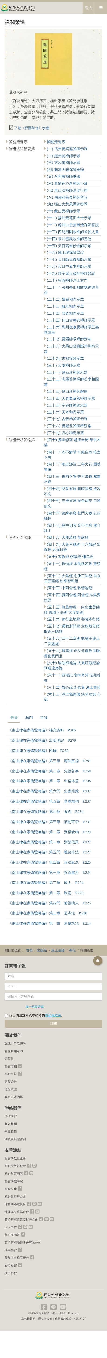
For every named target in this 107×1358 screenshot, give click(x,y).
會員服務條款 (63, 1318)
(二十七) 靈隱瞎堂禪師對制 (68, 339)
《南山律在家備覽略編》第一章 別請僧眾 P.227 (49, 842)
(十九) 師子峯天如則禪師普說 (70, 273)
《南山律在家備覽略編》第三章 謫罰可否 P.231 (49, 822)
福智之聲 (11, 1074)
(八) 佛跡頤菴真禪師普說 (67, 197)
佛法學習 (11, 1116)
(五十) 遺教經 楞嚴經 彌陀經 (69, 557)
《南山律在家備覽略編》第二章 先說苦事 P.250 (49, 771)
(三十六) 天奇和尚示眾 (65, 412)
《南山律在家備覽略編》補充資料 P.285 (42, 730)
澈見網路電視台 (15, 1204)
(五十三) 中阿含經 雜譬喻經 (69, 588)
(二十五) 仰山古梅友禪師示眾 (70, 320)
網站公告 (80, 1318)
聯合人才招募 (14, 1097)
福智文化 (11, 1189)
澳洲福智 (11, 1273)
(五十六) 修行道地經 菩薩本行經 (73, 619)
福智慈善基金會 (15, 1196)
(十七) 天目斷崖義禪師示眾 (68, 259)
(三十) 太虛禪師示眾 (63, 365)
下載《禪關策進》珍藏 (31, 128)
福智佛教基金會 (15, 1158)
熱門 (29, 718)
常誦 (44, 718)
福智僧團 (11, 1066)
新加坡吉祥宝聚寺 (17, 1257)
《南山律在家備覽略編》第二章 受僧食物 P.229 (49, 832)
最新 (14, 718)
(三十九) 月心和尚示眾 (65, 433)
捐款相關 (11, 1124)
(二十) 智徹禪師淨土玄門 (67, 280)
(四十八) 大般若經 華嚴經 (67, 537)
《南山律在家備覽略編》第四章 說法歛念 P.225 (49, 862)
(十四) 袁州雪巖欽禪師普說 (68, 239)
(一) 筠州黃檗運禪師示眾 (67, 149)
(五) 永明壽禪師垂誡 (63, 176)
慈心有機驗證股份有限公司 (23, 1242)
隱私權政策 (53, 1015)
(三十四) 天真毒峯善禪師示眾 (70, 398)
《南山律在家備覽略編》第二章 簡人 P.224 (45, 883)
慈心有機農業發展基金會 (21, 1219)
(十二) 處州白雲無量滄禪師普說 (72, 225)
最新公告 (11, 1081)
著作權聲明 (28, 1318)
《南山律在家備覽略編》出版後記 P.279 (42, 740)
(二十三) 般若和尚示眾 (65, 306)
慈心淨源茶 (12, 1235)
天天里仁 (11, 1227)
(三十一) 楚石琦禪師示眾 (67, 372)
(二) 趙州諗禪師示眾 (63, 156)
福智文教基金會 (15, 1166)
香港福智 (11, 1265)
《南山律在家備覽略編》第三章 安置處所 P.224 (49, 873)
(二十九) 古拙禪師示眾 (65, 358)
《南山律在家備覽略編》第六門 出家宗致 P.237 (49, 791)
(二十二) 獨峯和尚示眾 (65, 299)
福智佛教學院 (14, 1181)
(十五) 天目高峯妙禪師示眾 (68, 246)
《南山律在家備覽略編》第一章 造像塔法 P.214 (49, 923)
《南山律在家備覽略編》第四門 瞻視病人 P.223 (49, 903)
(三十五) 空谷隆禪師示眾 (67, 405)
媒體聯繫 (11, 1131)
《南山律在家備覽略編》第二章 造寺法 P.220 (47, 913)
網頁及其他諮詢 (15, 1139)
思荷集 (9, 1058)
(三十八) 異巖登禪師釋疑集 (68, 426)
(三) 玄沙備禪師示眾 (63, 163)
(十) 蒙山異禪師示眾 (63, 211)
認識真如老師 (14, 1051)
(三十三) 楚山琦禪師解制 (67, 391)
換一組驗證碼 (35, 1006)
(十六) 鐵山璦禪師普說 (65, 252)
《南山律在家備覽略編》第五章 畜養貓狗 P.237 (49, 801)
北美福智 (11, 1250)
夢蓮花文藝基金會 (17, 1212)
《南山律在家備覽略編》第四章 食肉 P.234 (45, 812)
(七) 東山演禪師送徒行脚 (67, 190)
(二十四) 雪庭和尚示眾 (65, 313)
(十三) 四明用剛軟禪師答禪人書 (72, 232)
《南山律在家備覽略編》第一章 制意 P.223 (45, 893)
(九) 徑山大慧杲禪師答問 (67, 204)
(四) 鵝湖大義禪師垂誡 (65, 170)
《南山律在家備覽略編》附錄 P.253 (38, 751)
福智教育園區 (14, 1173)
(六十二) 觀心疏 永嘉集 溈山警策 (73, 687)
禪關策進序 (55, 142)
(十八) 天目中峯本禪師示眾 (68, 266)
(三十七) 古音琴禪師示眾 (67, 419)
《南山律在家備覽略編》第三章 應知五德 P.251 (49, 761)
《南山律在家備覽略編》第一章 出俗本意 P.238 (49, 781)
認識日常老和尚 (15, 1043)
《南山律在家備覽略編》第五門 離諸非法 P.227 (49, 852)
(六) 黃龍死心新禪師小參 (67, 183)
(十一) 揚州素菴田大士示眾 (68, 218)
